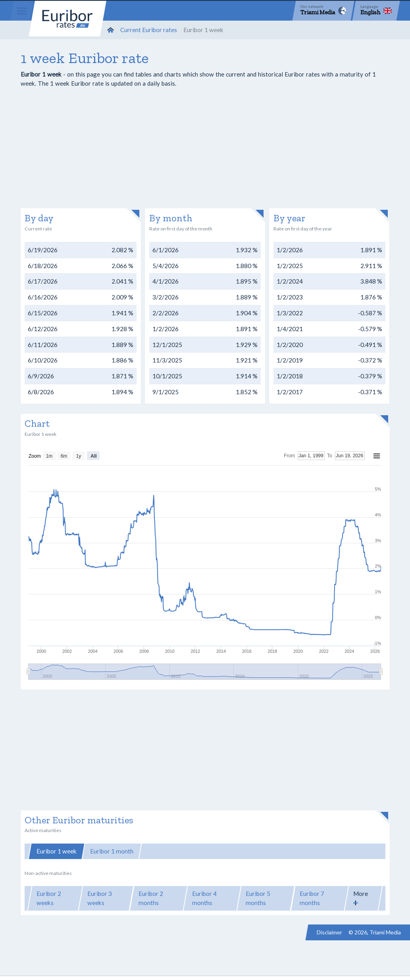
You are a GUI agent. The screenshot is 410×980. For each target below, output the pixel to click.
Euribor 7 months (312, 898)
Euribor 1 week (57, 851)
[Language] (376, 11)
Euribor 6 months (229, 851)
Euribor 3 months (170, 851)
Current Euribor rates (148, 29)
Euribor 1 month (111, 851)
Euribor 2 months (151, 898)
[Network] (323, 11)
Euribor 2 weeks (49, 898)
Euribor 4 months (204, 898)
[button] (363, 898)
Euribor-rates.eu (67, 18)
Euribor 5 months (258, 898)
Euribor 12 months (291, 851)
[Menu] (22, 11)
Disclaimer (329, 932)
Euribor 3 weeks (99, 898)
